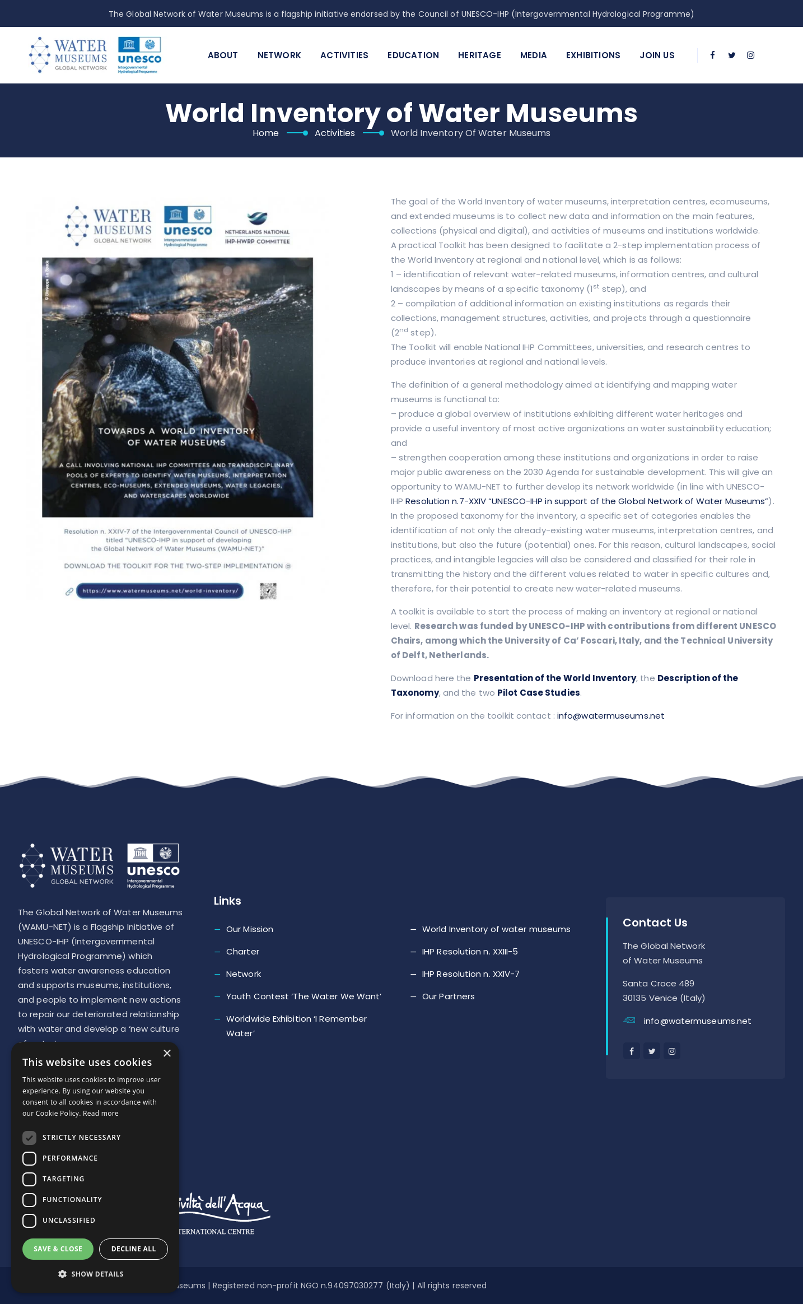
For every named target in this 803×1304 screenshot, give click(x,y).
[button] (95, 1274)
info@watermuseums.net (611, 715)
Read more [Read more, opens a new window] (101, 1113)
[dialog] (95, 1167)
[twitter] (732, 55)
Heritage (479, 55)
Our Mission (249, 929)
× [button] (166, 1054)
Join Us (656, 55)
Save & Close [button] (58, 1249)
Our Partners (448, 996)
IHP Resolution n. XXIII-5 (470, 951)
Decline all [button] (133, 1249)
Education (413, 55)
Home (266, 133)
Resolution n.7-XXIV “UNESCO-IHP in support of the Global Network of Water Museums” (586, 501)
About (223, 55)
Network (279, 55)
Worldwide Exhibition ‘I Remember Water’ (296, 1026)
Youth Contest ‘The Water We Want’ (303, 996)
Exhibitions (593, 55)
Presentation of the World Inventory (555, 678)
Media (533, 55)
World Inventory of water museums (496, 929)
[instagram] (751, 55)
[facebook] (713, 55)
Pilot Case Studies (538, 692)
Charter (242, 951)
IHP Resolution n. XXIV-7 (471, 974)
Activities (344, 55)
